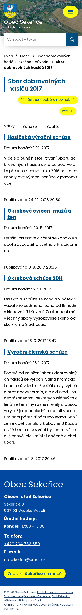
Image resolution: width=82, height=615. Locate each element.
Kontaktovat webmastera (55, 592)
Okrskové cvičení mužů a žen (39, 213)
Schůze (30, 126)
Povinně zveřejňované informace (27, 596)
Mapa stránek (32, 600)
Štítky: (10, 126)
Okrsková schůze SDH (35, 278)
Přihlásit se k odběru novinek (48, 99)
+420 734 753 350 (22, 543)
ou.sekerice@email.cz (24, 559)
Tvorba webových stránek (40, 604)
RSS (68, 111)
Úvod (8, 56)
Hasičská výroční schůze (39, 137)
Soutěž (52, 126)
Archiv (24, 56)
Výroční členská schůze (37, 351)
